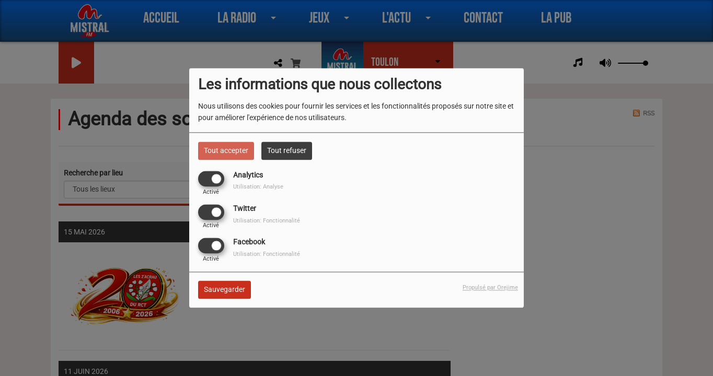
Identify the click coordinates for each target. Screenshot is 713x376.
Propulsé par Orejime (490, 288)
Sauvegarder (224, 290)
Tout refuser (286, 150)
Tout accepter (226, 150)
